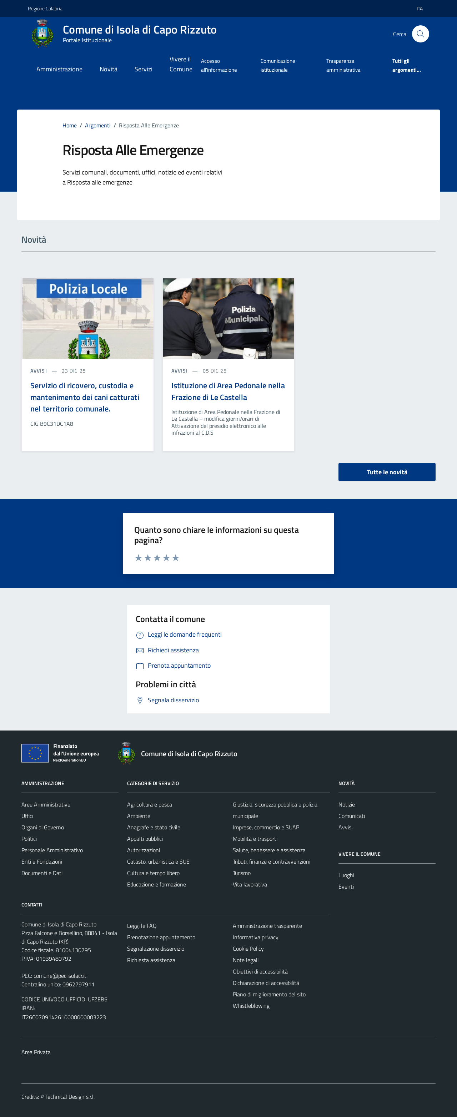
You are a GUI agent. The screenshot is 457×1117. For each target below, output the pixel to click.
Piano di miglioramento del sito (269, 994)
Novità (108, 69)
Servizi (143, 69)
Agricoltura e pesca (149, 804)
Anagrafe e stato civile (153, 827)
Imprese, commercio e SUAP (266, 827)
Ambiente (138, 816)
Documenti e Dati (41, 873)
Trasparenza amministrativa (343, 65)
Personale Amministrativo (52, 850)
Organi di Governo (42, 827)
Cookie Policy (248, 948)
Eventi (346, 886)
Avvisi (345, 827)
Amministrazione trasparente (267, 925)
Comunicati (351, 816)
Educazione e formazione (156, 884)
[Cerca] (420, 33)
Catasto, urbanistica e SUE (158, 861)
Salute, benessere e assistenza (269, 850)
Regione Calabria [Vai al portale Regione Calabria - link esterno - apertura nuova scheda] (45, 8)
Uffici (27, 816)
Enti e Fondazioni (41, 861)
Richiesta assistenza (151, 960)
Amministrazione (59, 69)
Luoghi (346, 875)
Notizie (346, 804)
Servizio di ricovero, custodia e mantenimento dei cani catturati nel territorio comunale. (84, 397)
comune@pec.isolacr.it (60, 975)
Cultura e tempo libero (153, 873)
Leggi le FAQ (142, 925)
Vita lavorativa (250, 884)
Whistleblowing (251, 1005)
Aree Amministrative (45, 804)
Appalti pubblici (145, 838)
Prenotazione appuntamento (161, 937)
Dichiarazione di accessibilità (266, 983)
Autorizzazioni (143, 850)
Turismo (242, 873)
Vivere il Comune (181, 64)
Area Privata (36, 1052)
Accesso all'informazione (219, 65)
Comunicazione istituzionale (278, 65)
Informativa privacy (255, 937)
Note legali (245, 960)
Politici (29, 838)
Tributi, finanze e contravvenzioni (271, 861)
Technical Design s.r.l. (70, 1096)
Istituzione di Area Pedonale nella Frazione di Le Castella (228, 391)
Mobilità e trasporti (255, 838)
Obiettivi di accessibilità (260, 971)
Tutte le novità (387, 472)
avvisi (39, 370)
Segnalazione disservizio (155, 948)
